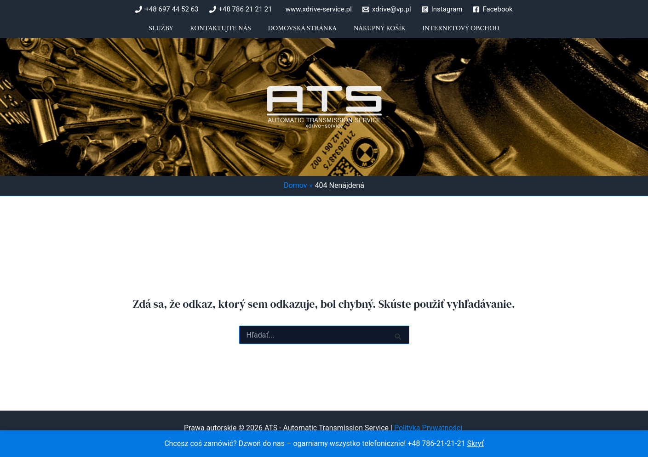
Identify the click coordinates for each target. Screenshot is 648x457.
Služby (176, 31)
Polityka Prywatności (429, 427)
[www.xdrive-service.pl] (317, 9)
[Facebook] (492, 9)
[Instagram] (442, 9)
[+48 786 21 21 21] (241, 9)
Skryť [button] (475, 443)
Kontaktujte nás (228, 31)
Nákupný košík (372, 31)
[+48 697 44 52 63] (167, 9)
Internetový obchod (445, 31)
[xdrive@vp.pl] (387, 9)
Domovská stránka (302, 31)
